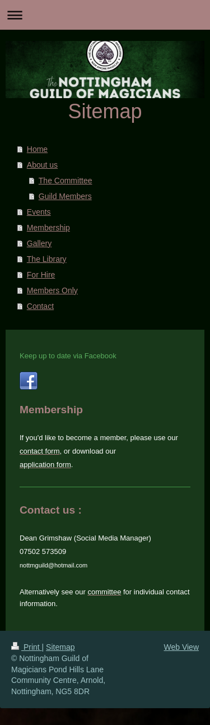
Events (39, 211)
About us (42, 164)
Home (37, 149)
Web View (181, 647)
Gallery (39, 243)
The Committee (65, 180)
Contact (40, 306)
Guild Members (65, 196)
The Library (47, 259)
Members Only (52, 290)
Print (26, 647)
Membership (48, 227)
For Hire (41, 274)
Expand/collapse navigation (105, 15)
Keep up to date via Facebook (68, 356)
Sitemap (60, 647)
